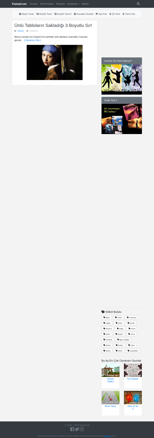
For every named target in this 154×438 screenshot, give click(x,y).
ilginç (106, 317)
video (119, 323)
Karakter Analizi (83, 14)
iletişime (108, 436)
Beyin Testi (26, 14)
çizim (131, 345)
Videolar (20, 31)
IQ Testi (114, 14)
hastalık (107, 340)
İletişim (85, 4)
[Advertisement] (54, 116)
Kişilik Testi (44, 14)
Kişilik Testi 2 (63, 14)
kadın (106, 334)
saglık (107, 323)
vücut (131, 334)
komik (131, 323)
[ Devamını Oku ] (32, 40)
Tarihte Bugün (47, 4)
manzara (131, 317)
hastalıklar (133, 351)
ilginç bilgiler (123, 340)
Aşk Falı (101, 14)
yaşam (119, 334)
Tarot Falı (128, 14)
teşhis (107, 351)
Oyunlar (34, 4)
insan (118, 317)
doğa (120, 329)
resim (132, 329)
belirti (119, 351)
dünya (107, 345)
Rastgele (60, 4)
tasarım (107, 329)
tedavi (119, 345)
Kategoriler (72, 4)
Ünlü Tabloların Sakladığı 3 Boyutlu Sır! (53, 25)
